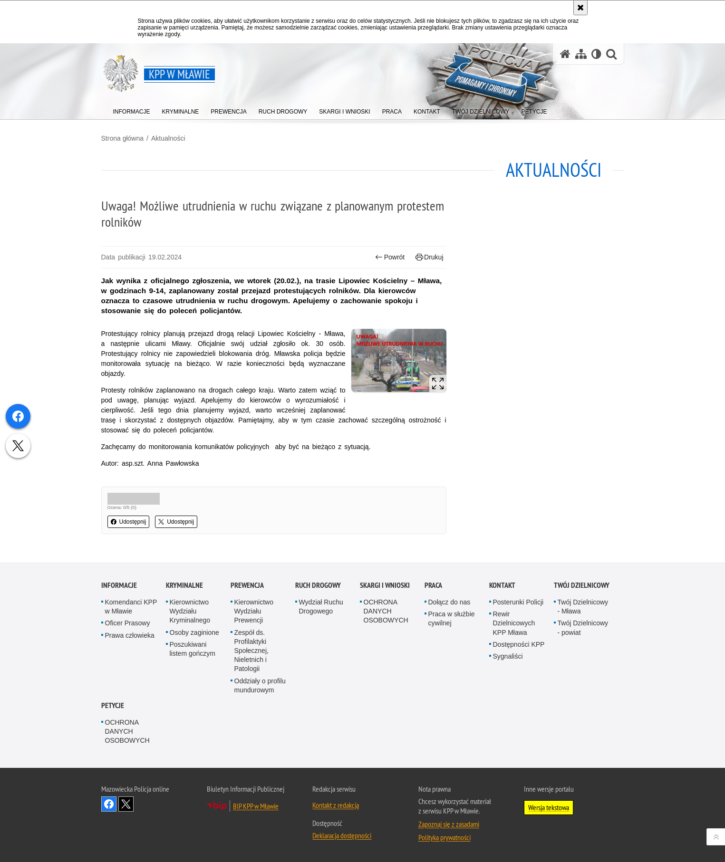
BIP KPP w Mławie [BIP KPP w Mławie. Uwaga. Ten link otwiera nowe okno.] (256, 806)
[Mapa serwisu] (581, 54)
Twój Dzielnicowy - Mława (583, 606)
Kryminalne (184, 585)
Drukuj (430, 257)
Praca (433, 585)
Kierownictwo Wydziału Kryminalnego (190, 611)
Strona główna (122, 138)
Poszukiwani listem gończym (192, 649)
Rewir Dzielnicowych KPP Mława (514, 623)
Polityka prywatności (444, 837)
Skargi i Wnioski (385, 585)
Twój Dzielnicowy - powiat (583, 627)
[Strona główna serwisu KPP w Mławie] (565, 54)
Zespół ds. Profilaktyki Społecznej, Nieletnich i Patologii (251, 651)
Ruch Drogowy (318, 585)
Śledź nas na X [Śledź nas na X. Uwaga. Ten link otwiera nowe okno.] (126, 804)
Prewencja (247, 585)
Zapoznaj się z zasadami (448, 824)
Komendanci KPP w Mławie (131, 606)
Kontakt (502, 585)
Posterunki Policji (518, 602)
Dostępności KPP (519, 644)
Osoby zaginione (194, 632)
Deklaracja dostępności (341, 835)
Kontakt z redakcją (335, 805)
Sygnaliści (508, 656)
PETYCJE (112, 705)
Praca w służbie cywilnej (451, 618)
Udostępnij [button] (128, 521)
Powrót (390, 257)
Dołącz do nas (449, 602)
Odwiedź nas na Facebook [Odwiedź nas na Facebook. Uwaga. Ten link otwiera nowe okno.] (108, 804)
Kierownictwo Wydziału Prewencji (253, 611)
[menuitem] (131, 109)
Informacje (119, 585)
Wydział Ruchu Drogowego (321, 606)
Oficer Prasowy (127, 623)
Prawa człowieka (130, 635)
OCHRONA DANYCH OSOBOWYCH (386, 611)
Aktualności (168, 138)
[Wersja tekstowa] (596, 54)
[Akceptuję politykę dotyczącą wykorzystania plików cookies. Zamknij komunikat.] (580, 7)
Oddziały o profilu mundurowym (260, 685)
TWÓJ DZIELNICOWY (581, 585)
